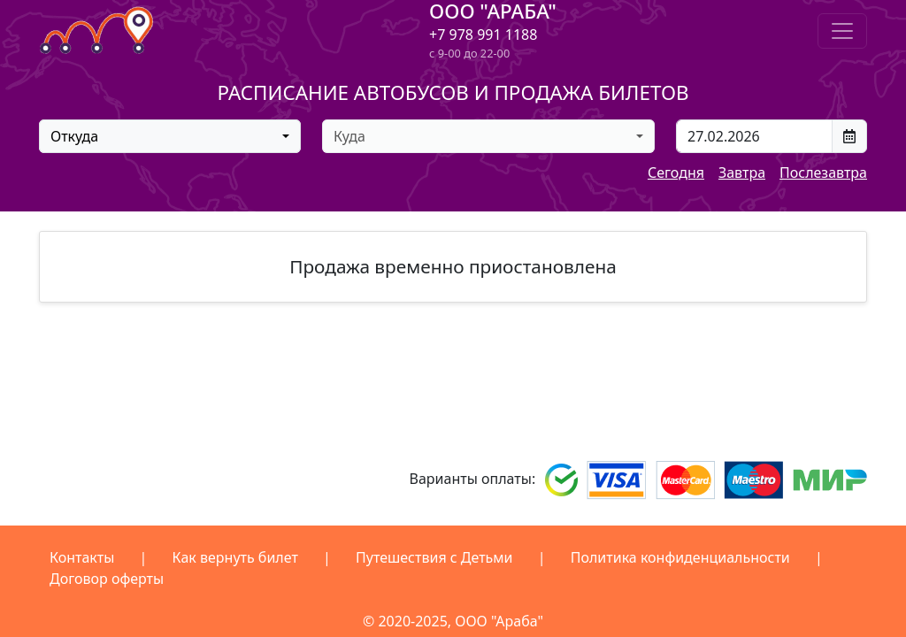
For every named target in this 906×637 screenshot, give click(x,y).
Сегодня (676, 172)
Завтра (741, 172)
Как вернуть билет (235, 557)
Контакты (82, 557)
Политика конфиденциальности (680, 557)
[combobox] (170, 136)
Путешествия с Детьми (434, 557)
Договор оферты (107, 578)
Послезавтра (823, 172)
